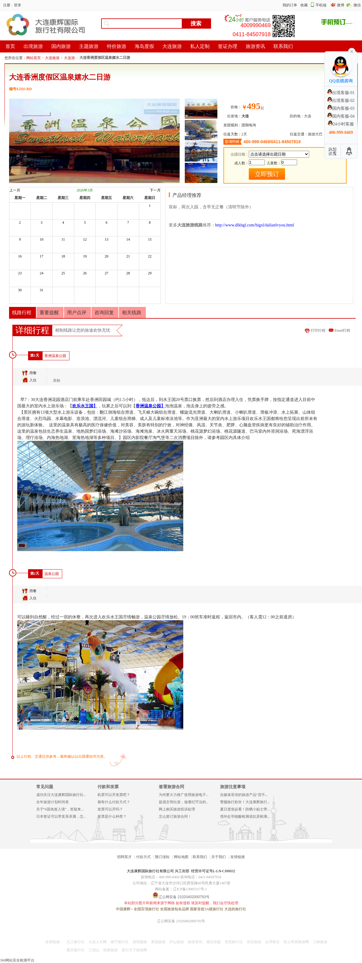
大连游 (69, 58)
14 (128, 239)
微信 (357, 5)
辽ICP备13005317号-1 (190, 889)
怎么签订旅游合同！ (175, 816)
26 (85, 273)
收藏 (304, 5)
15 (150, 239)
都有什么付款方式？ (114, 802)
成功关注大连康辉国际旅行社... (61, 795)
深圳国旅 (140, 942)
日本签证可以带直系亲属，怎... (61, 816)
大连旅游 (52, 58)
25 (63, 273)
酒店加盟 (213, 942)
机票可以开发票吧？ (114, 795)
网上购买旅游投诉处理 (177, 809)
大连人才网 (97, 942)
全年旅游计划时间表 (52, 802)
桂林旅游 (110, 950)
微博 (341, 5)
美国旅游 (158, 942)
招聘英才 (124, 857)
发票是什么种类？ (112, 816)
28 (128, 273)
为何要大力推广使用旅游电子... (184, 795)
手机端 (321, 5)
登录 (17, 5)
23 (20, 273)
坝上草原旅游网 (296, 942)
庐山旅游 (176, 942)
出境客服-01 (341, 92)
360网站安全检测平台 (17, 960)
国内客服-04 (341, 116)
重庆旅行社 (75, 950)
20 (106, 256)
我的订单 (290, 5)
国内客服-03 (341, 108)
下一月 (155, 190)
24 (41, 273)
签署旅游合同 (171, 787)
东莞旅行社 (234, 942)
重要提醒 (49, 312)
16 (20, 256)
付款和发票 (108, 787)
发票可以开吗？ (110, 809)
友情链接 (237, 857)
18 (63, 256)
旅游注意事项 (232, 787)
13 (106, 239)
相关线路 (131, 312)
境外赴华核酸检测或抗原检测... (245, 816)
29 (150, 273)
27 (106, 273)
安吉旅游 (254, 942)
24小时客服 (341, 124)
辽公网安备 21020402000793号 (181, 921)
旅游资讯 (195, 942)
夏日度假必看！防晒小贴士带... (245, 809)
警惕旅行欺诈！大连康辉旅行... (245, 802)
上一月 (14, 190)
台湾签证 (272, 942)
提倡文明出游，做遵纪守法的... (184, 802)
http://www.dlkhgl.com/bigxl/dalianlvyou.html (254, 225)
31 (41, 290)
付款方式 (143, 857)
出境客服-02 (341, 100)
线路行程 (21, 312)
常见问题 (44, 787)
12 (85, 239)
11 (63, 239)
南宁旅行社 (120, 942)
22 (150, 256)
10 (41, 239)
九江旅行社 (75, 942)
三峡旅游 (320, 942)
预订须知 (162, 857)
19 (85, 256)
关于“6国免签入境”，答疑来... (60, 809)
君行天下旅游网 (134, 950)
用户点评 (76, 312)
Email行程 (343, 330)
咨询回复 (104, 312)
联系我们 (200, 857)
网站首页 (33, 58)
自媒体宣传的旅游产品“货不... (244, 795)
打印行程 (318, 330)
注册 (6, 5)
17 (41, 256)
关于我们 (218, 857)
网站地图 (181, 857)
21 (128, 256)
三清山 (93, 950)
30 (20, 290)
